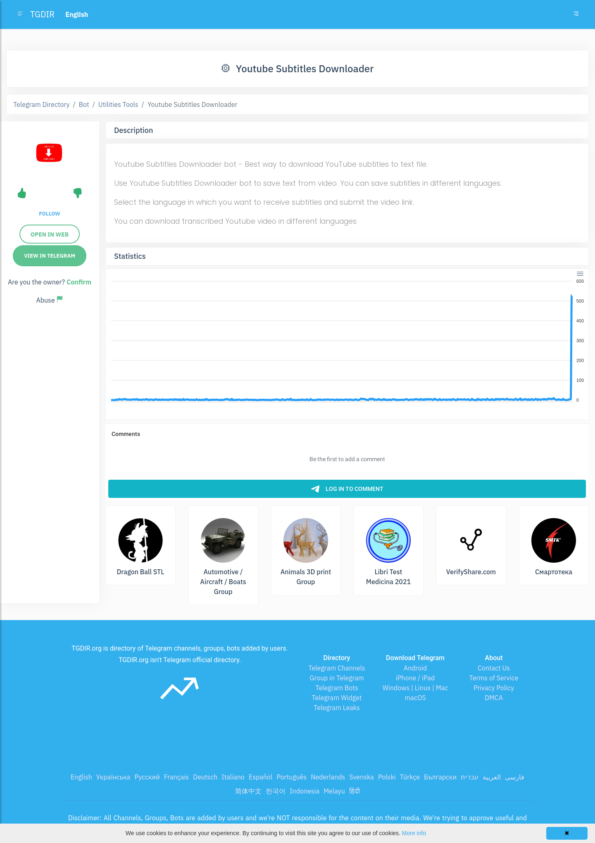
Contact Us (494, 668)
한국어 (276, 791)
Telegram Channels (336, 668)
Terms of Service (494, 678)
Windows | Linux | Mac (415, 688)
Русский (146, 777)
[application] (347, 341)
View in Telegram (49, 255)
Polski (387, 777)
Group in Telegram (336, 678)
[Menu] (580, 273)
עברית (469, 777)
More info (414, 833)
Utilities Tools (118, 104)
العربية (492, 777)
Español (260, 777)
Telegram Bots (336, 688)
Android (415, 668)
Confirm (79, 282)
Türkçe (410, 777)
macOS (415, 698)
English (81, 777)
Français (176, 777)
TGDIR (42, 14)
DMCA (494, 698)
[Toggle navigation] (576, 14)
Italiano (233, 777)
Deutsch (205, 777)
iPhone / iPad (415, 678)
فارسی (514, 777)
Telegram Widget (337, 698)
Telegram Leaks (337, 707)
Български (440, 777)
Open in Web (50, 234)
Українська (113, 777)
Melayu (334, 791)
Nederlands (328, 777)
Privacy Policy (494, 688)
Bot (84, 104)
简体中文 (248, 791)
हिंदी (354, 791)
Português (291, 777)
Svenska (361, 777)
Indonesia (304, 791)
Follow (49, 213)
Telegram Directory (41, 104)
